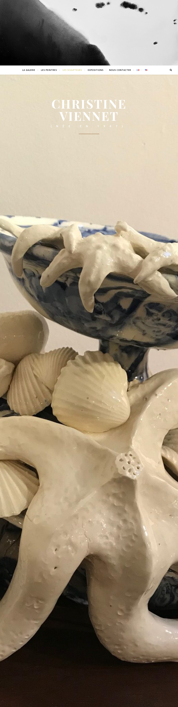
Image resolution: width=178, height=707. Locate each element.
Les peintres (49, 70)
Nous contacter (120, 70)
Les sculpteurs (72, 70)
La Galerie (28, 70)
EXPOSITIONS (95, 70)
